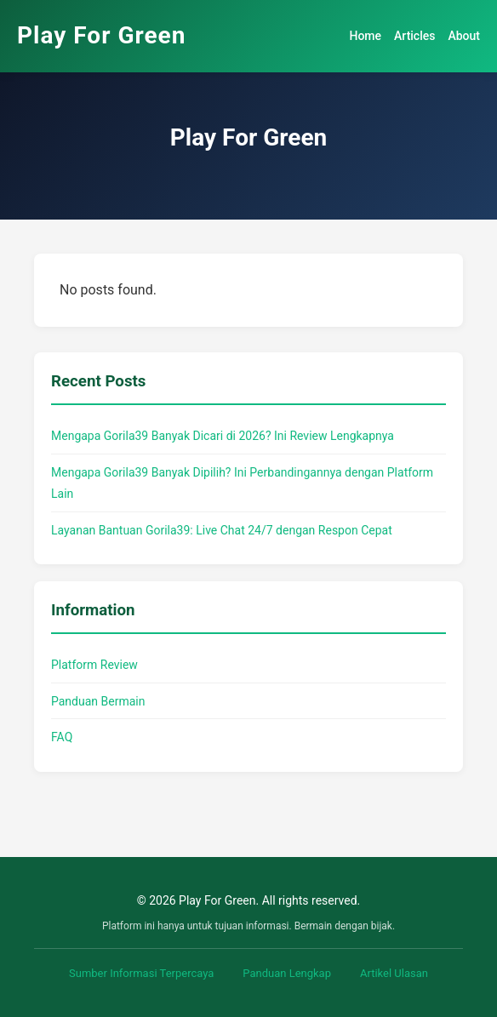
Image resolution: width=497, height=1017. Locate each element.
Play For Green (101, 35)
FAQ (61, 737)
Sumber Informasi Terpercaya (141, 973)
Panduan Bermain (98, 701)
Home (365, 36)
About (464, 36)
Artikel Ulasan (394, 973)
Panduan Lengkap (287, 973)
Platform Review (94, 664)
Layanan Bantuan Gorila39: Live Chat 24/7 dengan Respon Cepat (221, 530)
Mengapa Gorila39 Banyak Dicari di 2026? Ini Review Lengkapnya (222, 436)
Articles (414, 36)
